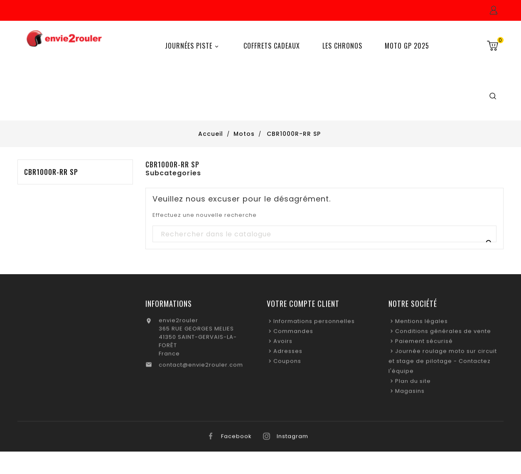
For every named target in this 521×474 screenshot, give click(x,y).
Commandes (293, 333)
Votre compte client (303, 305)
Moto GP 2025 (407, 46)
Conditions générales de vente (443, 333)
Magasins (410, 393)
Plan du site (413, 383)
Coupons (287, 363)
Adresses (287, 353)
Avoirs (282, 343)
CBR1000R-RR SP (51, 172)
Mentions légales (421, 323)
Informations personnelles (314, 323)
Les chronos (342, 46)
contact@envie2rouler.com (201, 367)
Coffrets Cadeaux (271, 46)
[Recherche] (324, 234)
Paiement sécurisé (424, 343)
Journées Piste (193, 46)
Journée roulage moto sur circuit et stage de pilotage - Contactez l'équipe (442, 363)
